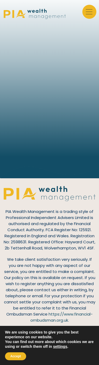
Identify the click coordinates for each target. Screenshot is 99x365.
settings (60, 346)
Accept (15, 356)
